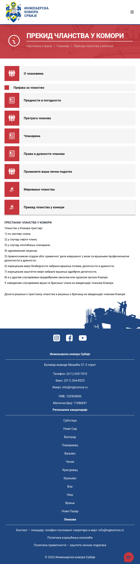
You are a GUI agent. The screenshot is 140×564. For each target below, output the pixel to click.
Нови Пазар (70, 511)
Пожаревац (70, 445)
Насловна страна (39, 46)
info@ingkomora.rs (75, 387)
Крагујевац (70, 470)
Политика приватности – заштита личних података (70, 545)
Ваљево (70, 453)
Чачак (70, 462)
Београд (70, 437)
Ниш (70, 494)
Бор (70, 486)
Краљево (70, 478)
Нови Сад (70, 428)
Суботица (70, 420)
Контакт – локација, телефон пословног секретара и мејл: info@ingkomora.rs (70, 530)
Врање (70, 503)
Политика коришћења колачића (70, 537)
